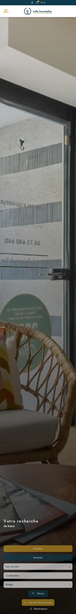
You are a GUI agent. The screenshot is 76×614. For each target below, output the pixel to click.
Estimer (38, 568)
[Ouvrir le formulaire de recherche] (38, 604)
